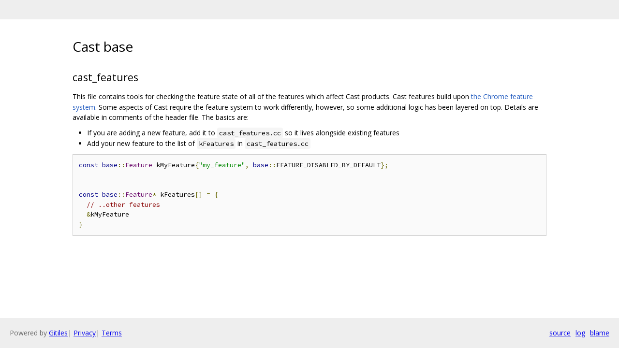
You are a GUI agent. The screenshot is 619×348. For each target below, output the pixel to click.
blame (599, 332)
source (560, 332)
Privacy (85, 332)
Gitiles (58, 332)
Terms (112, 332)
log (580, 332)
